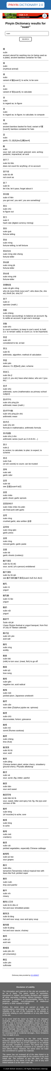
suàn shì (7, 340)
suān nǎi (7, 611)
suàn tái (6, 484)
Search (25, 39)
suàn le (6, 186)
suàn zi (6, 302)
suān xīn (7, 893)
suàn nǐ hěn (8, 197)
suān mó (7, 728)
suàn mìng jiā (9, 265)
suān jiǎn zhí (8, 951)
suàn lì (6, 220)
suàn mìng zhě (9, 276)
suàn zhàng (8, 313)
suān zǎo (7, 705)
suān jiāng (7, 762)
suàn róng (7, 518)
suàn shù (7, 327)
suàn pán (7, 363)
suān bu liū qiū (9, 575)
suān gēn (7, 682)
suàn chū (7, 209)
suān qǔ (6, 670)
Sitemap (44, 1069)
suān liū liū (8, 750)
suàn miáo (7, 495)
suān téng (7, 812)
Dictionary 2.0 (31, 5)
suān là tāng (8, 916)
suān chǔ (7, 716)
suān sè (6, 775)
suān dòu (7, 868)
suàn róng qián (9, 530)
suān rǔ (6, 587)
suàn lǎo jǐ (7, 375)
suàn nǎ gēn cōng (11, 288)
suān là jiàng (8, 928)
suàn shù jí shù (10, 436)
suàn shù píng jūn (11, 402)
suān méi (7, 693)
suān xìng (7, 647)
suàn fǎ (6, 352)
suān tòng (7, 823)
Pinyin (13, 5)
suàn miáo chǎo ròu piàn (14, 507)
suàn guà (7, 231)
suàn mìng (7, 243)
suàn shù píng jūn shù (13, 414)
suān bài (7, 659)
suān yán (7, 963)
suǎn (5, 52)
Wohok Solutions (16, 1069)
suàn (5, 89)
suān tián (7, 786)
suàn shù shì (8, 425)
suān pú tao (8, 857)
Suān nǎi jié (8, 622)
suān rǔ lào (8, 599)
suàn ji (6, 447)
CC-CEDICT (35, 975)
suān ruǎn (7, 882)
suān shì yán (8, 636)
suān (5, 66)
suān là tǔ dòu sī (10, 905)
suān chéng (8, 739)
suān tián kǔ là (9, 798)
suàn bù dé (8, 175)
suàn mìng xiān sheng (13, 254)
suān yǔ (6, 939)
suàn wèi (7, 472)
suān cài (7, 845)
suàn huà (7, 461)
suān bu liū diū (9, 564)
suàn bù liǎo (8, 163)
